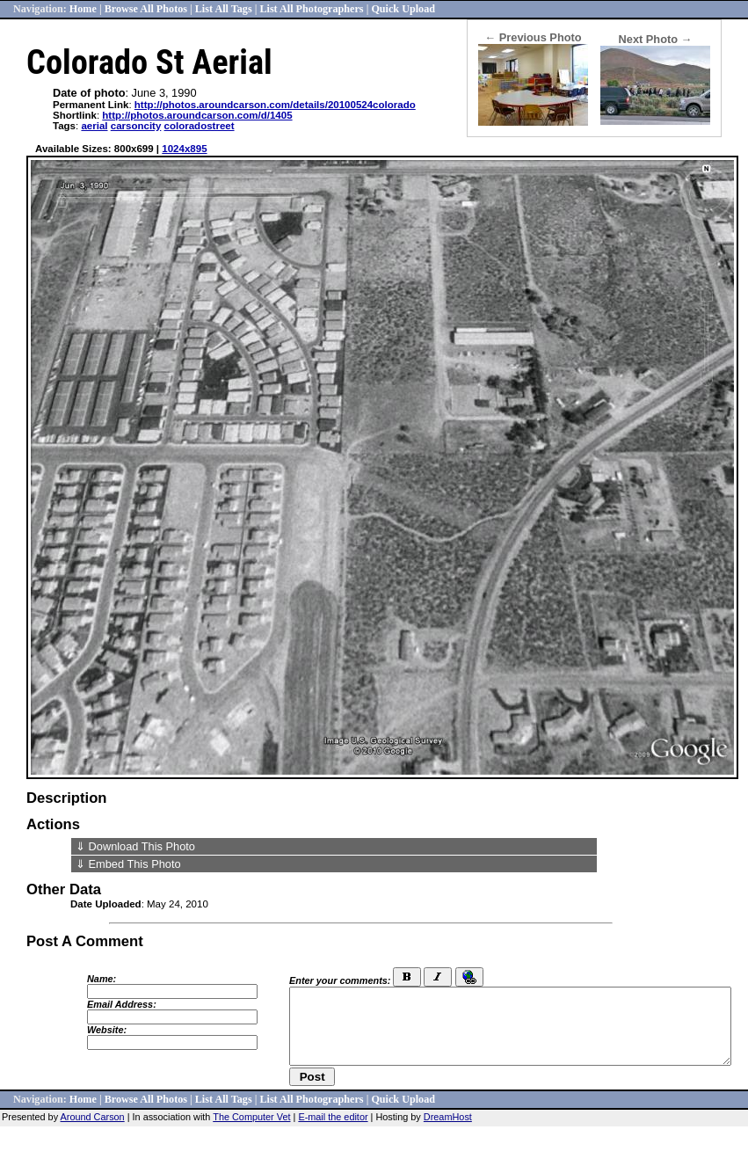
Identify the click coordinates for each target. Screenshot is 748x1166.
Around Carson (93, 1116)
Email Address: (121, 1004)
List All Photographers (311, 9)
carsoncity (136, 125)
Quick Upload (403, 9)
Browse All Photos (146, 9)
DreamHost (448, 1116)
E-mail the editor (332, 1116)
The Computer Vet (251, 1116)
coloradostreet (199, 125)
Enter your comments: (339, 980)
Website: (107, 1029)
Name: (101, 978)
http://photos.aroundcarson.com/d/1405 (197, 115)
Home (83, 9)
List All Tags (223, 9)
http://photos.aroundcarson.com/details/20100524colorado (275, 104)
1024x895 (184, 148)
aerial (94, 125)
